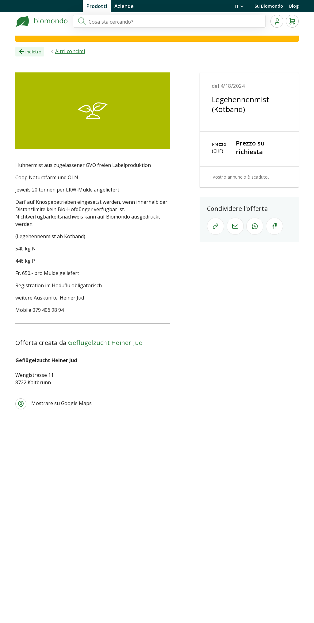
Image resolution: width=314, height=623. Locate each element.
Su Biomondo (269, 6)
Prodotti (96, 6)
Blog (294, 6)
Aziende (124, 6)
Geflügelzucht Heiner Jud (105, 343)
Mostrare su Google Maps (61, 403)
